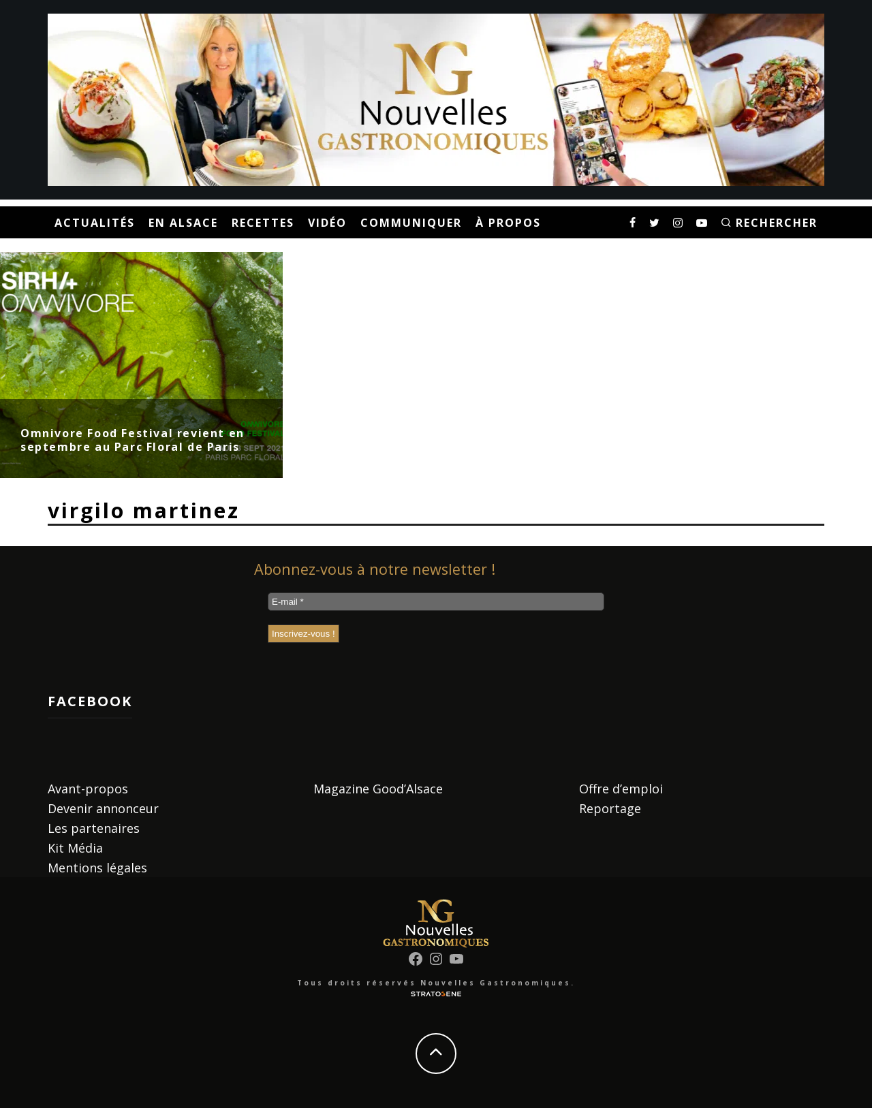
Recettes (263, 222)
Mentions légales (97, 867)
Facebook (90, 701)
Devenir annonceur (103, 808)
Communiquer (411, 222)
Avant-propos (88, 788)
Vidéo (327, 222)
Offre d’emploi (621, 788)
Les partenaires (94, 828)
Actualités (94, 222)
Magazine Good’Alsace (378, 788)
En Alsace (183, 222)
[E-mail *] (436, 601)
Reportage (610, 808)
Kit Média (75, 848)
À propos (508, 222)
